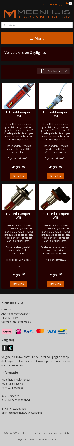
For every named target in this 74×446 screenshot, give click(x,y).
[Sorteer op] (53, 71)
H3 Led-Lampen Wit (55, 114)
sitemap (48, 433)
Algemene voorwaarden (15, 313)
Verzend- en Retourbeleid (16, 322)
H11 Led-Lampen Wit (55, 216)
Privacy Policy (9, 317)
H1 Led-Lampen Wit (18, 114)
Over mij (6, 309)
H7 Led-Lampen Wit (18, 216)
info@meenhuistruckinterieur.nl (23, 412)
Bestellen (18, 176)
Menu (37, 38)
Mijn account (53, 4)
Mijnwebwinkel (48, 439)
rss (55, 433)
